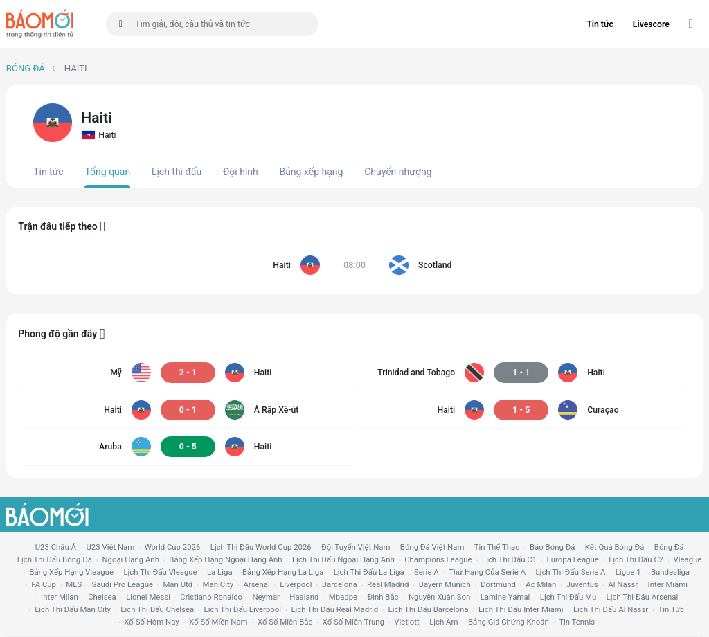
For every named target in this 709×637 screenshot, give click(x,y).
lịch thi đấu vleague (160, 572)
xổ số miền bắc (285, 622)
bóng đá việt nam (432, 547)
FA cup (43, 584)
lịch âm (443, 622)
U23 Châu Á (55, 547)
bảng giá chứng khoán (508, 622)
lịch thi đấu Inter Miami (521, 609)
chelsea (102, 597)
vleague (688, 559)
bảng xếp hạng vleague (71, 572)
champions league (438, 559)
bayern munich (445, 584)
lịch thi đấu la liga (369, 572)
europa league (572, 559)
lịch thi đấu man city (73, 609)
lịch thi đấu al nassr (610, 609)
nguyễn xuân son (439, 597)
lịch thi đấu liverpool (243, 609)
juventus (582, 584)
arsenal (256, 584)
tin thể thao (497, 547)
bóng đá (669, 547)
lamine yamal (505, 597)
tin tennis (577, 622)
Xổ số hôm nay (151, 622)
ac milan (541, 584)
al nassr (623, 584)
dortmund (498, 584)
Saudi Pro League (122, 584)
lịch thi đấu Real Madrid (334, 609)
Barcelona (339, 584)
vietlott (406, 622)
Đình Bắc (383, 597)
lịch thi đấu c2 (636, 559)
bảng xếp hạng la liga (282, 572)
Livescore (651, 24)
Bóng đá (25, 68)
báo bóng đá (552, 547)
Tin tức (599, 24)
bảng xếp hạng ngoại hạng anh (225, 559)
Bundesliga (670, 572)
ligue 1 (628, 572)
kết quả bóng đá (615, 547)
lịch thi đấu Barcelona (428, 609)
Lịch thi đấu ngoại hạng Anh (343, 559)
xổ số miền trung (353, 622)
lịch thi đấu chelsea (157, 609)
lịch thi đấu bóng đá (54, 559)
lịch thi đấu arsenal (643, 597)
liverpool (296, 584)
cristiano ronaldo (211, 597)
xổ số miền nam (218, 622)
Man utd (177, 584)
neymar (265, 597)
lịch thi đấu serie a (570, 572)
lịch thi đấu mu (568, 597)
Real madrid (388, 584)
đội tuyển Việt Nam (355, 547)
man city (218, 584)
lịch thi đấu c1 (509, 559)
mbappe (343, 597)
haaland (303, 597)
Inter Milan (59, 597)
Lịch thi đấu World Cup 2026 (261, 547)
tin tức (671, 609)
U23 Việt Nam (110, 547)
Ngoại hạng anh (130, 559)
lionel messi (148, 597)
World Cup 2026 (173, 547)
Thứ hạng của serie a (487, 572)
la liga (220, 572)
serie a (426, 572)
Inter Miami (668, 584)
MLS (74, 584)
